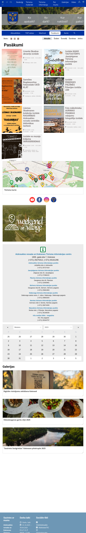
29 (53, 337)
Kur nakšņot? (62, 19)
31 (20, 358)
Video (73, 2)
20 (53, 350)
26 (20, 337)
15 (76, 345)
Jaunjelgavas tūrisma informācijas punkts (43, 270)
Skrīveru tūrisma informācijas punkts (43, 285)
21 (65, 350)
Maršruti (42, 33)
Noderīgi (19, 2)
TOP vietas (29, 33)
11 (31, 345)
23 (9, 354)
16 (9, 350)
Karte (66, 33)
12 (42, 345)
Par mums (55, 3)
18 (31, 350)
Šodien (56, 39)
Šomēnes (72, 39)
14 (65, 345)
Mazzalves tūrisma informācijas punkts (43, 308)
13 (53, 345)
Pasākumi (55, 33)
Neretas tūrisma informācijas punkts (43, 300)
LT (2, 5)
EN (11, 2)
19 (42, 350)
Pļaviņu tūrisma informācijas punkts (43, 278)
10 (20, 345)
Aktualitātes (15, 33)
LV (7, 2)
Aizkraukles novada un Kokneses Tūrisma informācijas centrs (43, 254)
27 (31, 337)
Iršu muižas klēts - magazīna (43, 315)
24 (20, 354)
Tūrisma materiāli (29, 3)
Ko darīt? (46, 19)
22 (76, 350)
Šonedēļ (64, 39)
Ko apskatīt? (29, 19)
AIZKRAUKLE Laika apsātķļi (67, 524)
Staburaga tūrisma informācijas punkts (43, 293)
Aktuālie (47, 39)
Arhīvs (80, 39)
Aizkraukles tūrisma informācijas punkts (43, 263)
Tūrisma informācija (43, 3)
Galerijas (65, 2)
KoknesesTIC (44, 528)
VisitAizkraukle (41, 525)
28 (42, 337)
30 (65, 337)
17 (20, 350)
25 (9, 337)
